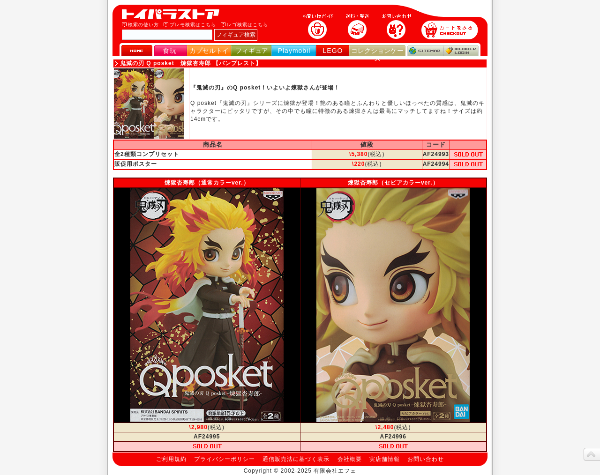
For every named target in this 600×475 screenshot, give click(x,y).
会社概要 (350, 459)
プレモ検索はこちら (193, 24)
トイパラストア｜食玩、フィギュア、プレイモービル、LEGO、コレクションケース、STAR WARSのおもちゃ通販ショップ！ (173, 14)
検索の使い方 (143, 24)
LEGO (333, 50)
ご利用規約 (171, 459)
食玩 (170, 50)
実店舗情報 (384, 459)
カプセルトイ (209, 50)
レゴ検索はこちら (247, 24)
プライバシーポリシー (224, 459)
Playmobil (294, 50)
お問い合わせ (425, 459)
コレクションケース (377, 54)
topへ (592, 454)
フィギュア (251, 50)
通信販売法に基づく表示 (296, 459)
